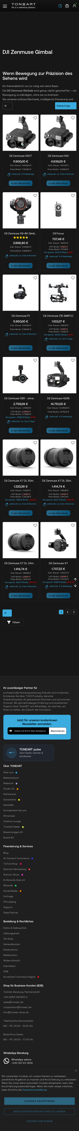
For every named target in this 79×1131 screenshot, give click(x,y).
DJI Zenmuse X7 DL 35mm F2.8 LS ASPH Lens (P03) (58, 480)
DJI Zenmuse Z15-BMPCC (58, 315)
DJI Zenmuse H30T (20, 155)
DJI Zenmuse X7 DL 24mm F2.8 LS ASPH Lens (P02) (20, 563)
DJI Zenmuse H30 (58, 155)
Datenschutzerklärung (34, 1089)
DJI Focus (58, 233)
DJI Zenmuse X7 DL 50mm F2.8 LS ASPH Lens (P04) (20, 480)
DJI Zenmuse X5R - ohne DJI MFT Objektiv (20, 398)
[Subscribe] (58, 730)
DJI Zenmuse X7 (58, 563)
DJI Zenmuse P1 (21, 315)
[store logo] (23, 6)
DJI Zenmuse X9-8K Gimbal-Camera (20, 233)
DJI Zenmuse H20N (58, 398)
